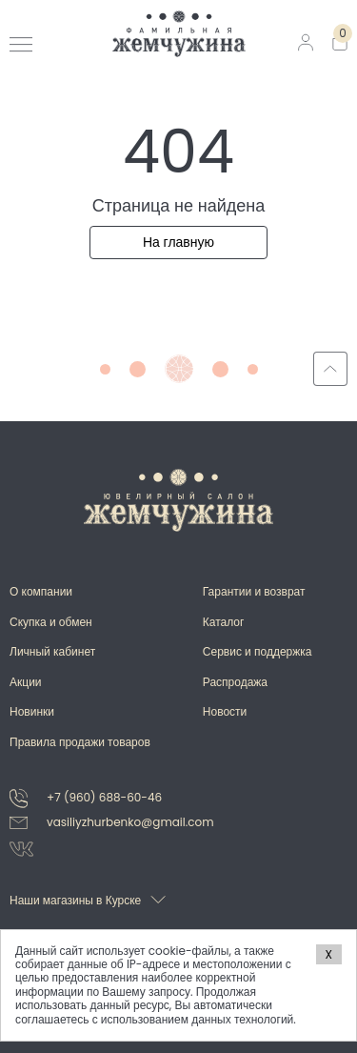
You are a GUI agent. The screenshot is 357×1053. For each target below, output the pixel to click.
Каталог (224, 622)
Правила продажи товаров (80, 742)
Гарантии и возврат (254, 591)
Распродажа (235, 682)
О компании (41, 591)
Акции (26, 682)
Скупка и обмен (51, 622)
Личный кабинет (52, 651)
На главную (178, 242)
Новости (225, 711)
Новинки (32, 711)
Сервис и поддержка (257, 651)
